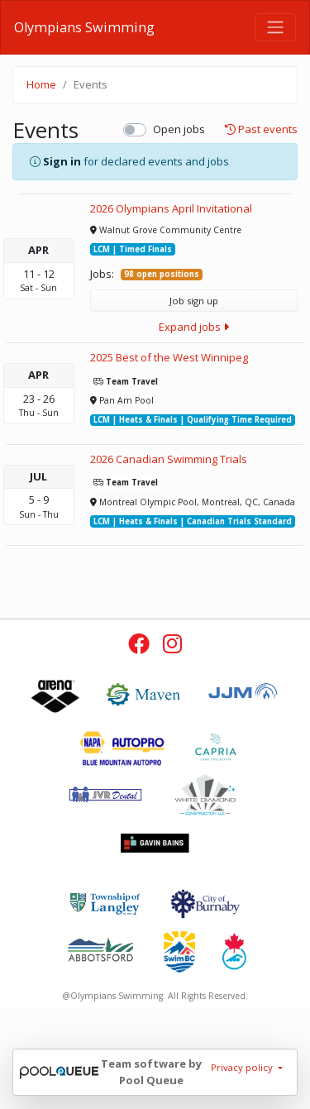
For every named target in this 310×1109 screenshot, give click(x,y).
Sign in (62, 161)
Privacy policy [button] (243, 1067)
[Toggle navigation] (275, 27)
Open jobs (179, 129)
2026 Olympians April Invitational (171, 208)
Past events (261, 129)
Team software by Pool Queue (151, 1071)
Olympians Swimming (84, 27)
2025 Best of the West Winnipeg (169, 357)
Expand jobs (194, 326)
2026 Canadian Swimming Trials (168, 459)
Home (41, 84)
